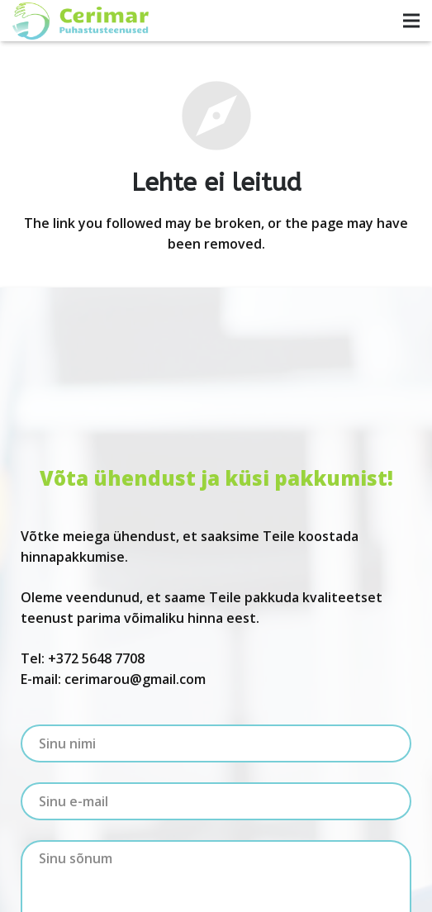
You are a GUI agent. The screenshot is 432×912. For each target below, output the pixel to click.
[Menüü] (411, 20)
